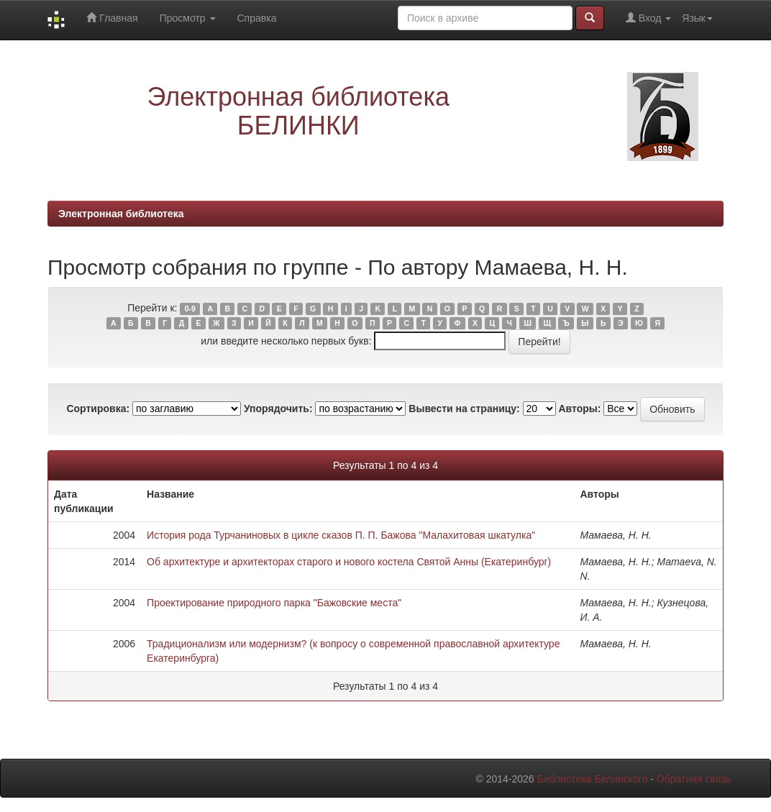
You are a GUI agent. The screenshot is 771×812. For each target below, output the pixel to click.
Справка (257, 18)
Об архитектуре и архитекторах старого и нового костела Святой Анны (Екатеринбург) (349, 561)
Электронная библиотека (121, 213)
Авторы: (579, 408)
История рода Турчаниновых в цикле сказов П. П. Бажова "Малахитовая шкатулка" (341, 535)
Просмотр (188, 18)
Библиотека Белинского (592, 779)
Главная (111, 18)
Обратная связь (694, 779)
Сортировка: (97, 408)
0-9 (190, 308)
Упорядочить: (278, 408)
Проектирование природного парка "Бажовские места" (274, 602)
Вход (648, 18)
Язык (697, 18)
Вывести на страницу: (464, 408)
